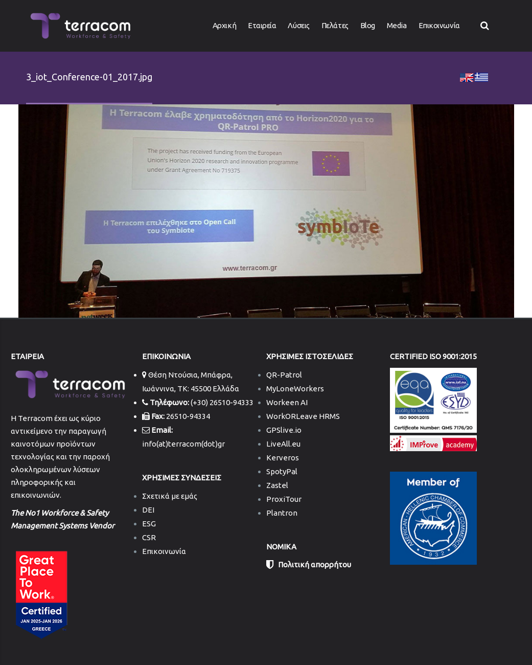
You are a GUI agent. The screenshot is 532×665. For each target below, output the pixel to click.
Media (397, 25)
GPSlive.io (284, 430)
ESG (149, 523)
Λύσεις (298, 25)
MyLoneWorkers (295, 388)
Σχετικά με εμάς (169, 496)
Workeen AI (287, 402)
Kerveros (282, 457)
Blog (367, 25)
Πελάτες (335, 25)
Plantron (281, 512)
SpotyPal (281, 471)
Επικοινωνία (439, 25)
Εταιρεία (262, 25)
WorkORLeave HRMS (303, 416)
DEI (148, 509)
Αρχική (224, 25)
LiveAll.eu (283, 443)
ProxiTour (284, 499)
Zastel (277, 485)
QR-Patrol (284, 374)
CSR (149, 537)
